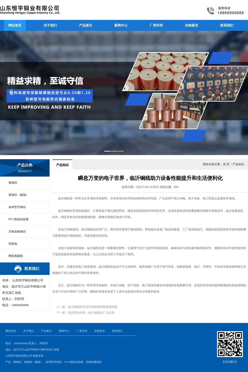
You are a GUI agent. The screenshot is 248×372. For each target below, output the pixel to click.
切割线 (12, 243)
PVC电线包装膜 (18, 219)
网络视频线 (15, 256)
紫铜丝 (12, 182)
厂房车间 (156, 25)
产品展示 (85, 25)
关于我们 (50, 25)
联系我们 (227, 25)
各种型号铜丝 (17, 207)
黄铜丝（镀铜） (18, 194)
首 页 (226, 164)
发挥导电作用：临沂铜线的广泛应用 (91, 312)
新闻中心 (121, 25)
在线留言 (191, 25)
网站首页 (14, 25)
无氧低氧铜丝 (17, 231)
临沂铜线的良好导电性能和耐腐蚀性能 (92, 306)
